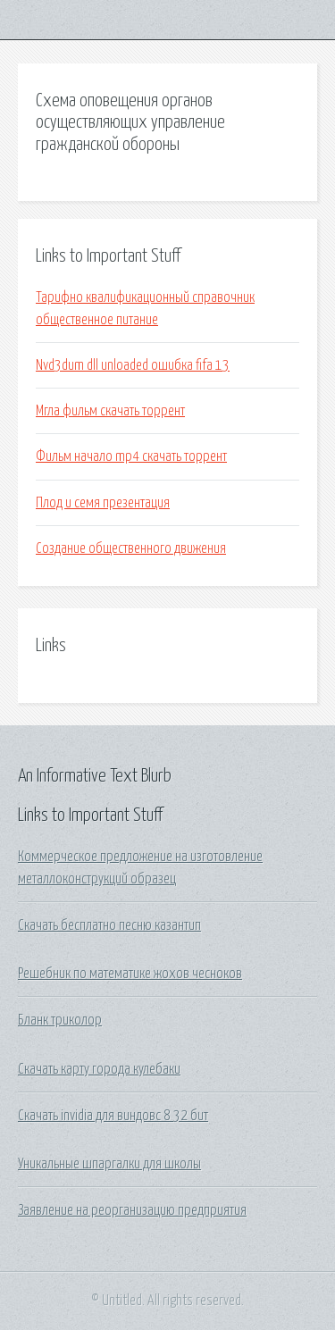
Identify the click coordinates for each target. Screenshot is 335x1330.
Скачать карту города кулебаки (99, 1069)
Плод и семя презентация (103, 503)
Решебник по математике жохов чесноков (130, 973)
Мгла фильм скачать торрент (110, 411)
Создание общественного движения (131, 548)
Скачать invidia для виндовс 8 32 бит (113, 1115)
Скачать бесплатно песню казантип (109, 925)
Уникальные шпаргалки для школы (109, 1164)
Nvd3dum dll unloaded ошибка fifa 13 (133, 365)
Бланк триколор (60, 1020)
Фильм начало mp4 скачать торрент (131, 456)
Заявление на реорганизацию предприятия (132, 1210)
